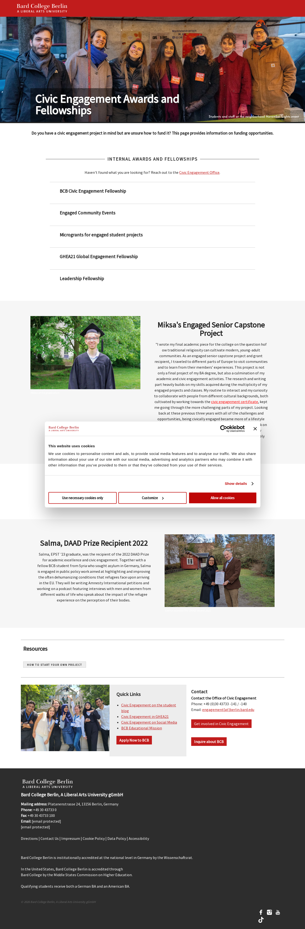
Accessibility (139, 838)
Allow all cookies (223, 498)
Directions (29, 838)
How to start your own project (54, 665)
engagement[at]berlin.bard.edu (228, 709)
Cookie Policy (94, 838)
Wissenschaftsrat (178, 857)
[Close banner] (255, 428)
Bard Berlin (42, 8)
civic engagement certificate (234, 401)
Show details (236, 483)
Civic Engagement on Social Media (149, 722)
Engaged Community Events (87, 213)
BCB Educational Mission (141, 728)
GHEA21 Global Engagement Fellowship (98, 256)
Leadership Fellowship (81, 278)
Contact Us (49, 838)
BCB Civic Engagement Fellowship (92, 191)
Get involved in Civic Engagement (221, 723)
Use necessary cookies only (82, 498)
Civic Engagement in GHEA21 (145, 716)
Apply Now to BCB (134, 740)
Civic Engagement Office (199, 172)
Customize (153, 498)
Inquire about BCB (209, 741)
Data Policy (116, 838)
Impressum (70, 838)
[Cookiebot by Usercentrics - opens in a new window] (224, 428)
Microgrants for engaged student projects (101, 235)
